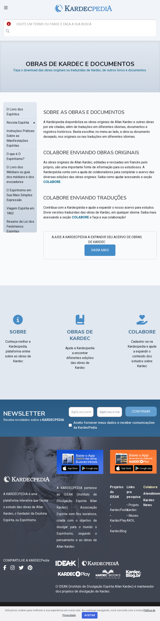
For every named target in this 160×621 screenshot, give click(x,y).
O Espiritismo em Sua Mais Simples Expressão (19, 195)
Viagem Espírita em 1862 (20, 210)
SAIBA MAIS (100, 250)
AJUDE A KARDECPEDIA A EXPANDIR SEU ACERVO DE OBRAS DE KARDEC (97, 239)
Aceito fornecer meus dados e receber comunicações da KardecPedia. (114, 425)
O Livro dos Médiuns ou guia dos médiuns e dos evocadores (20, 174)
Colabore (150, 487)
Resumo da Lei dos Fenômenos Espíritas (20, 226)
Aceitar (89, 615)
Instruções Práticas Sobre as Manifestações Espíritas (20, 138)
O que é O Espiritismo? (15, 156)
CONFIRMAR (141, 411)
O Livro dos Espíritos (15, 111)
